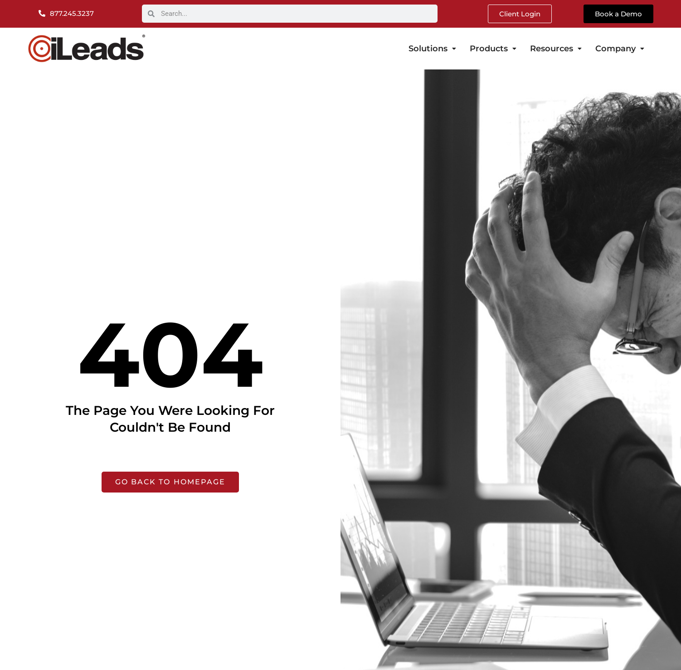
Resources (556, 49)
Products (493, 49)
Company (619, 49)
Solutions (432, 49)
